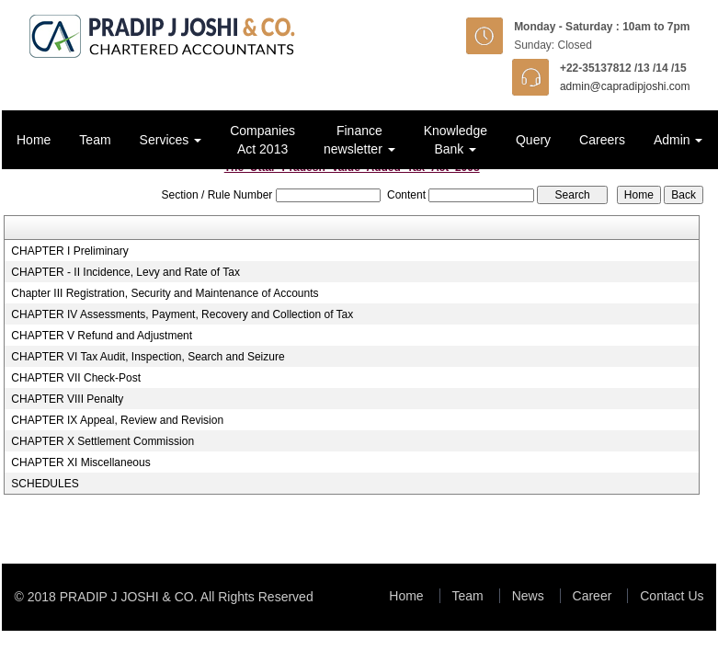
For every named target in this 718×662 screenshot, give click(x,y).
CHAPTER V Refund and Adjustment (101, 335)
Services (171, 139)
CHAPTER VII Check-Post (76, 377)
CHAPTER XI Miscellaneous (80, 462)
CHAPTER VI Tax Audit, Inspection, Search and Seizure (147, 356)
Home (34, 139)
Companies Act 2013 (262, 139)
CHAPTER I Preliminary (69, 251)
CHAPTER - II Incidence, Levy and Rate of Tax (125, 272)
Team (94, 139)
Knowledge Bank (455, 139)
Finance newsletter (359, 139)
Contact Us (671, 595)
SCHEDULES (44, 483)
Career (592, 595)
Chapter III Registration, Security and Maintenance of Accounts (164, 293)
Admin (678, 139)
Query (533, 139)
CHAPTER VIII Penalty (67, 399)
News (528, 595)
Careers (602, 139)
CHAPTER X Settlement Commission (102, 441)
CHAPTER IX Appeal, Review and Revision (117, 420)
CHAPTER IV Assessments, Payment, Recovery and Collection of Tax (182, 314)
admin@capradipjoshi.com (625, 86)
